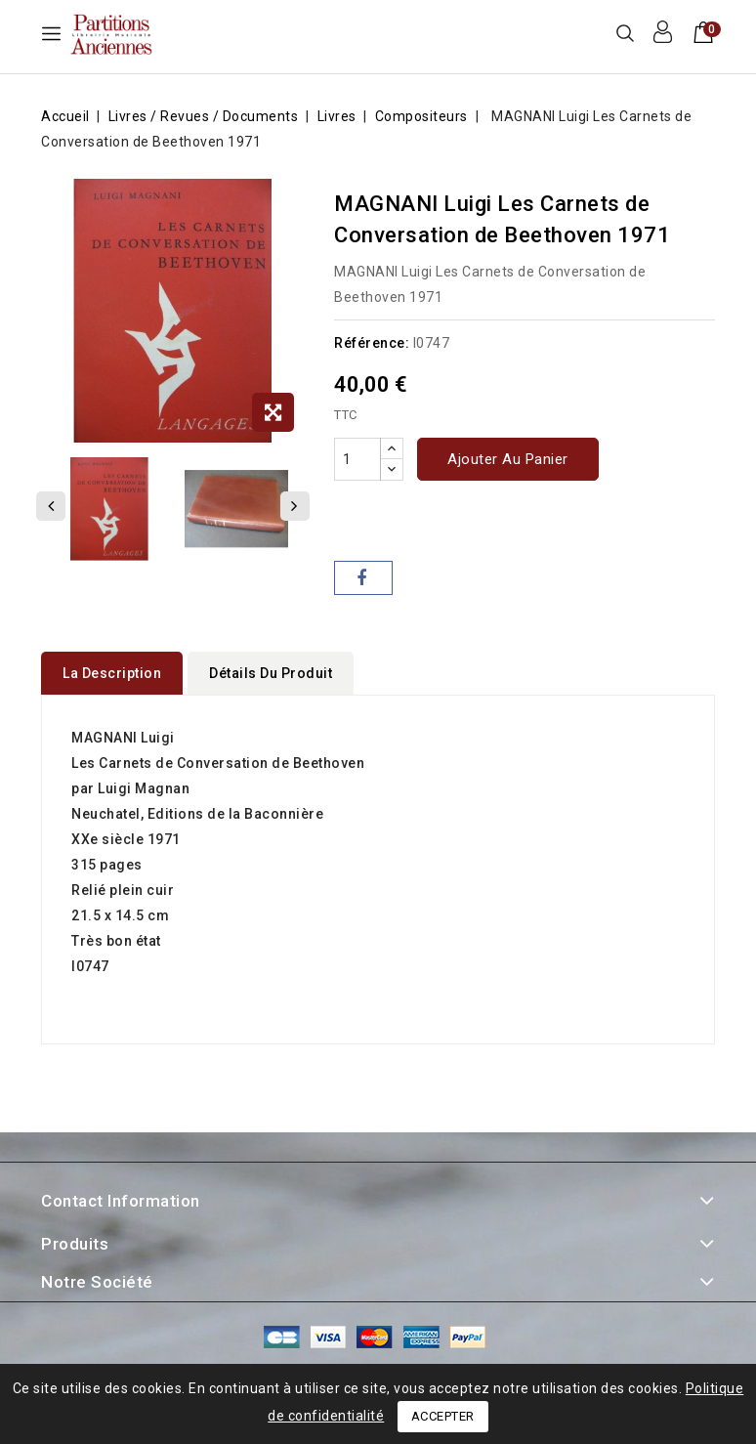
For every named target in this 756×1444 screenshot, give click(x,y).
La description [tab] (112, 673)
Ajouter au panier (507, 459)
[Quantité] (357, 459)
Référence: (371, 343)
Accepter (443, 1416)
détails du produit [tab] (270, 673)
